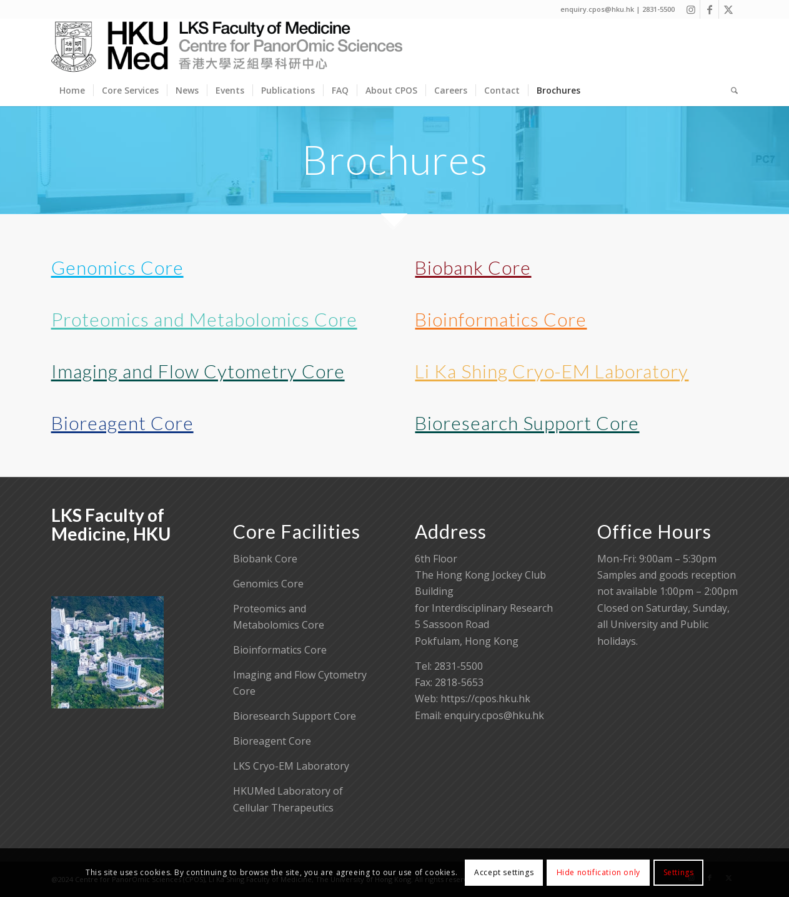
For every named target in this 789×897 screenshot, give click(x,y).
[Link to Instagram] (691, 9)
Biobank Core (473, 267)
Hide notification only (598, 872)
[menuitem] (72, 90)
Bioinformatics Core (501, 319)
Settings (678, 872)
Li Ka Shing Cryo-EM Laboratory (551, 371)
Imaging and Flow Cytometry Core (198, 371)
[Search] (730, 90)
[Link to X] (728, 9)
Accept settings (503, 872)
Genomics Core (117, 267)
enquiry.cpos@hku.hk (494, 715)
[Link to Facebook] (709, 9)
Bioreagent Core (122, 422)
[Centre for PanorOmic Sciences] (227, 47)
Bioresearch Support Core (527, 422)
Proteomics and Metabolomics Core (204, 319)
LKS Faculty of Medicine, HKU (111, 524)
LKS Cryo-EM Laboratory (291, 766)
